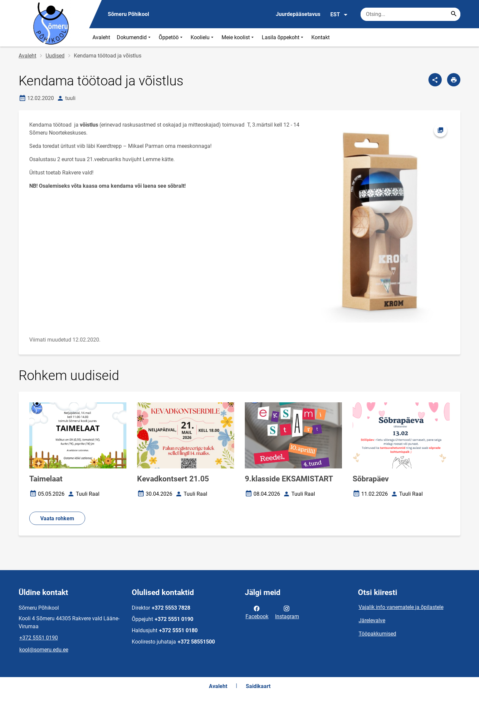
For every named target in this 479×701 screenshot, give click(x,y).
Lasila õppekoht (283, 37)
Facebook (256, 612)
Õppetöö (171, 37)
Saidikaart (258, 686)
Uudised (55, 55)
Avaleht (101, 37)
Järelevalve (372, 620)
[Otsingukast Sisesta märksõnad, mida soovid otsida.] (410, 14)
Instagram (287, 612)
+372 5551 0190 (38, 638)
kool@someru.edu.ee (43, 650)
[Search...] (453, 14)
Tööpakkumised (377, 634)
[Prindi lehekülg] (453, 79)
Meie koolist (238, 37)
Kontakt (320, 37)
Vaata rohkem (57, 518)
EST (339, 15)
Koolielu (203, 37)
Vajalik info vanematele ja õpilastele (401, 607)
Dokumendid (134, 37)
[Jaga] (435, 79)
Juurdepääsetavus (298, 14)
